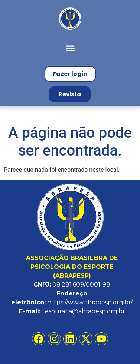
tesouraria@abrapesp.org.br (83, 311)
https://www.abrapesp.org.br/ (90, 302)
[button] (70, 48)
